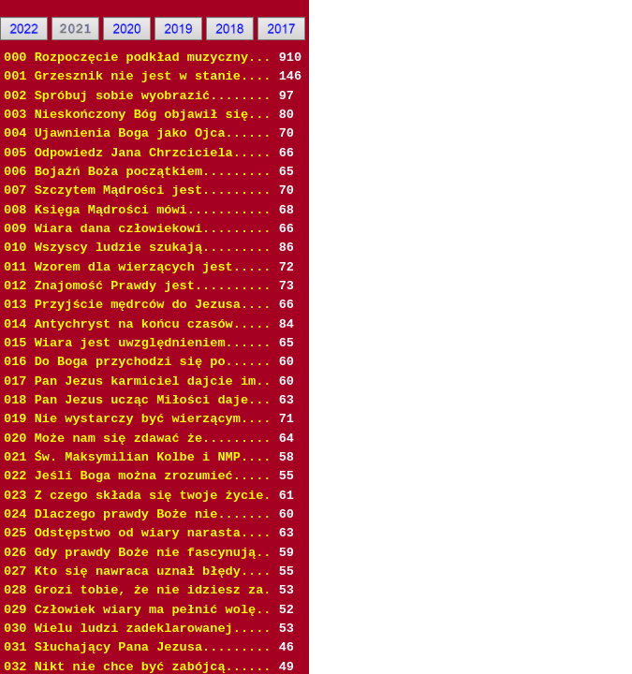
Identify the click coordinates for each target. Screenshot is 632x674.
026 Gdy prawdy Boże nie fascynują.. (138, 553)
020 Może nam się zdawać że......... (138, 439)
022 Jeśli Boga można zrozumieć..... (138, 476)
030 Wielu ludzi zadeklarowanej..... (138, 629)
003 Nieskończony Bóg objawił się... (138, 115)
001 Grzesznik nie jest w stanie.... (138, 76)
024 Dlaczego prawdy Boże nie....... (138, 514)
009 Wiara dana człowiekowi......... (138, 229)
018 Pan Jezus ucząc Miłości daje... (138, 400)
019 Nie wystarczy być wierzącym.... (138, 419)
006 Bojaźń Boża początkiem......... (138, 172)
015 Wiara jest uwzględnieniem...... (138, 343)
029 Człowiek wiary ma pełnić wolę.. (138, 610)
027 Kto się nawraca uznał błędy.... (138, 571)
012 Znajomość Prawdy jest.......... (138, 286)
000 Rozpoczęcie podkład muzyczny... (138, 58)
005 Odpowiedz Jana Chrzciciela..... (138, 153)
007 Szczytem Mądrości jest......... (138, 190)
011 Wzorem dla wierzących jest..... (138, 267)
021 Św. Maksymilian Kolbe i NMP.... (138, 457)
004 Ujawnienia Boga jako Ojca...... (138, 133)
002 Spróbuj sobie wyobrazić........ (138, 96)
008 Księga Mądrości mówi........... (138, 210)
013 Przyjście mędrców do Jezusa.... (138, 305)
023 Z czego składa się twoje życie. (138, 496)
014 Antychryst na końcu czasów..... (138, 324)
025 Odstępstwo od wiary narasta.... (138, 533)
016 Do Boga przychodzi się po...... (138, 362)
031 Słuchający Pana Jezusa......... (138, 647)
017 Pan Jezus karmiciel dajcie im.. (138, 381)
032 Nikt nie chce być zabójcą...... (138, 667)
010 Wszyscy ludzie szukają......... (138, 248)
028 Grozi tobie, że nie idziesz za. (138, 590)
